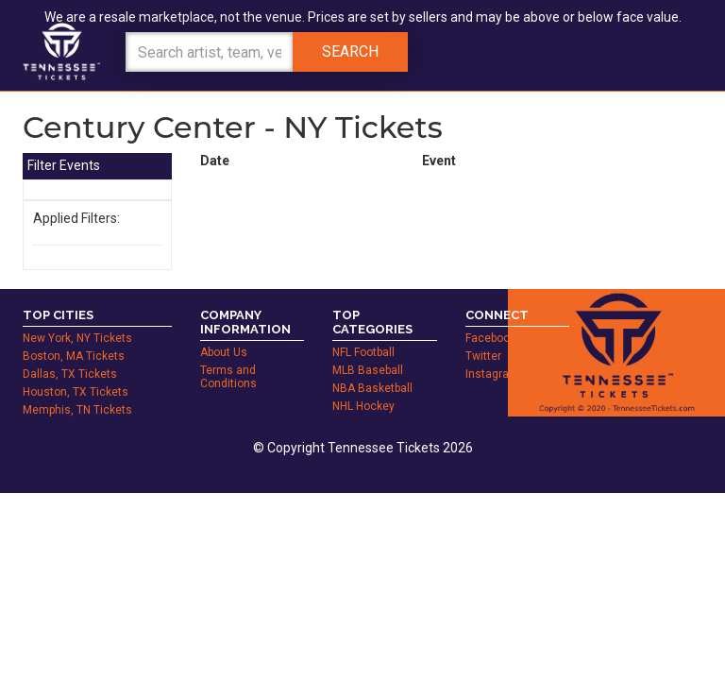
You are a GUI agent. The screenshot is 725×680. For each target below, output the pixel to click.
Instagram (492, 353)
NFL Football (363, 331)
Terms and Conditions (228, 356)
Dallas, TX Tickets (70, 353)
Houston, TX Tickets (75, 371)
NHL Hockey (363, 385)
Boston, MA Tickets (74, 335)
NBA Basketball (372, 367)
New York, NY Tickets (77, 317)
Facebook (490, 317)
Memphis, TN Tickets (77, 389)
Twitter (483, 335)
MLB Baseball (367, 349)
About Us (223, 331)
